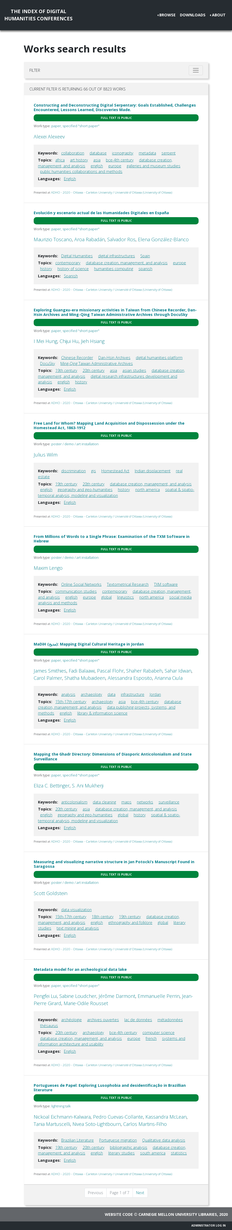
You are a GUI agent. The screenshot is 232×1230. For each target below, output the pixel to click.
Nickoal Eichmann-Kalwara (62, 1117)
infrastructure (132, 694)
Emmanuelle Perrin (159, 996)
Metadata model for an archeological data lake (80, 969)
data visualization (76, 909)
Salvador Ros (121, 239)
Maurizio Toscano (53, 239)
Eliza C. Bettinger (51, 785)
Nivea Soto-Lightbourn (96, 1124)
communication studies (76, 591)
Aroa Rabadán (89, 239)
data (111, 694)
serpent (168, 153)
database (98, 153)
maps (126, 802)
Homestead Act (115, 470)
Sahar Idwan (178, 670)
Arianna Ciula (168, 678)
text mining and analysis (78, 928)
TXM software (166, 584)
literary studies (121, 1153)
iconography (122, 153)
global (106, 597)
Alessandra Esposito (130, 678)
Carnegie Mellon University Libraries (177, 1214)
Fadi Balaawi (82, 670)
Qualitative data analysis (163, 1140)
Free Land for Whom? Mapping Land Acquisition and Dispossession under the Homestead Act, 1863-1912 (109, 425)
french (151, 1038)
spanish (145, 268)
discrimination (73, 470)
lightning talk (61, 1106)
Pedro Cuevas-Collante (118, 1117)
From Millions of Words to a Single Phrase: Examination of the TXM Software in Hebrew (112, 539)
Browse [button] (167, 14)
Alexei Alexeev (49, 136)
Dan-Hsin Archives (114, 357)
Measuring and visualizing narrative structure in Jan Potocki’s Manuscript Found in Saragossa (114, 864)
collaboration (72, 153)
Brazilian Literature (77, 1140)
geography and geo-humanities (85, 489)
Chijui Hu (69, 341)
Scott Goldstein (50, 893)
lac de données (138, 1019)
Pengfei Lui (45, 996)
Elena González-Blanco (163, 239)
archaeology (91, 694)
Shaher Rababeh (144, 670)
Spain (145, 255)
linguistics (125, 597)
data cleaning (104, 802)
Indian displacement (153, 470)
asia (96, 160)
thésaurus (49, 1025)
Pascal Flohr (110, 670)
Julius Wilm (45, 454)
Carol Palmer (48, 678)
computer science (158, 1032)
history (46, 268)
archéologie (71, 1019)
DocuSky (47, 363)
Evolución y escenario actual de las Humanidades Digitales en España (101, 212)
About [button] (219, 14)
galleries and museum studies (153, 165)
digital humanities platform (159, 357)
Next (140, 1192)
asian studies (134, 370)
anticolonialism (74, 802)
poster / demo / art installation (75, 444)
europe (114, 165)
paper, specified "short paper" (75, 125)
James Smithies (50, 670)
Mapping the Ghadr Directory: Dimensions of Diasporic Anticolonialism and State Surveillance (113, 756)
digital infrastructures (116, 255)
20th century (94, 370)
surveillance (168, 802)
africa (60, 160)
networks (145, 802)
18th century (103, 916)
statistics (179, 1153)
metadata (147, 153)
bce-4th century (120, 160)
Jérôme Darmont (117, 996)
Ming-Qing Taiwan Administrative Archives (96, 363)
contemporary (67, 262)
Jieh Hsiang (93, 341)
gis (93, 470)
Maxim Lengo (48, 568)
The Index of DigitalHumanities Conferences (38, 15)
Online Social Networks (81, 584)
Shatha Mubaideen (84, 678)
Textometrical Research (128, 584)
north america (147, 489)
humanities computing (113, 268)
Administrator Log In (208, 1225)
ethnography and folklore (130, 922)
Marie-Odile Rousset (86, 1003)
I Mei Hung (45, 341)
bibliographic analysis (128, 1147)
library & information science (102, 713)
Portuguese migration (118, 1140)
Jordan (155, 694)
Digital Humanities (77, 255)
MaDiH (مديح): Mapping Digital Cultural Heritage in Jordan (89, 644)
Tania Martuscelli (52, 1124)
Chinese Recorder (77, 357)
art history (79, 160)
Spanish (71, 275)
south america (152, 1153)
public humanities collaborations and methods (81, 171)
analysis (68, 694)
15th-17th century (70, 701)
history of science (73, 268)
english (97, 165)
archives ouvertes (103, 1019)
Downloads (193, 14)
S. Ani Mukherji (87, 785)
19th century (66, 370)
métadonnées (170, 1019)
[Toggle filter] (196, 70)
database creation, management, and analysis (127, 262)
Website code (119, 1214)
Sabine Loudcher (77, 996)
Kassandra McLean (166, 1117)
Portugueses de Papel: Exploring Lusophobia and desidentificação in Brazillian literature (110, 1087)
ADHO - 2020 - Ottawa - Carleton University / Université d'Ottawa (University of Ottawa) (111, 192)
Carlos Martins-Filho (145, 1124)
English (70, 178)
